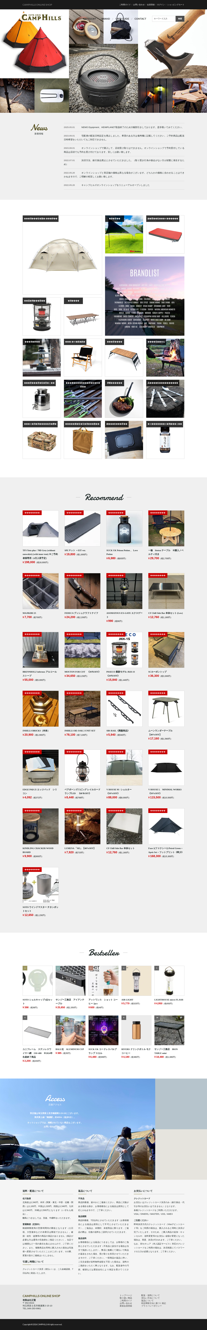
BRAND (106, 18)
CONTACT (140, 18)
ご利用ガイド (125, 5)
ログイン (161, 5)
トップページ (126, 1295)
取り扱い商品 (126, 1298)
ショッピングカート (175, 5)
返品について (147, 1300)
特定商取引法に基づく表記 (153, 1303)
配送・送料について (150, 1295)
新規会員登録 (126, 1306)
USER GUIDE (122, 18)
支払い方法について (150, 1298)
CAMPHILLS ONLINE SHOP (37, 4)
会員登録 (151, 5)
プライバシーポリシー (151, 1306)
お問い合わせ (139, 5)
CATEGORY (89, 18)
